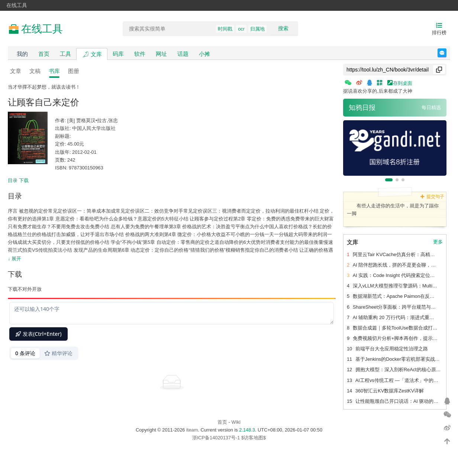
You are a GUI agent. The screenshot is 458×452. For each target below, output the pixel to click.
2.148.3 (247, 430)
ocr (241, 29)
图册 (73, 71)
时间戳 (225, 29)
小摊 (204, 54)
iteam (192, 430)
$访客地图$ (253, 437)
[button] (389, 179)
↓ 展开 (14, 258)
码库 (118, 54)
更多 (438, 242)
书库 (54, 71)
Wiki (236, 422)
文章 (15, 71)
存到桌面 (400, 83)
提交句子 (432, 196)
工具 (65, 54)
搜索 (283, 28)
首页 (43, 54)
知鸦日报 (362, 107)
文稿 (35, 71)
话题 (182, 54)
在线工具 (16, 5)
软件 (139, 54)
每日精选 (431, 107)
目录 (12, 180)
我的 (22, 54)
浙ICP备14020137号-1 (216, 437)
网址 (161, 54)
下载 (24, 180)
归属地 (257, 29)
